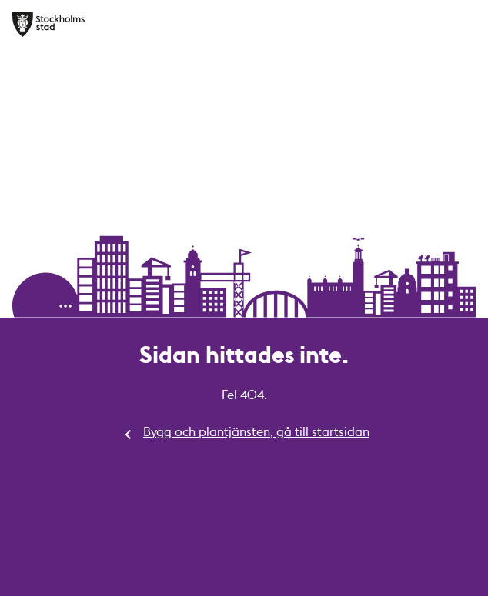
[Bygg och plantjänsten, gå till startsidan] (48, 24)
